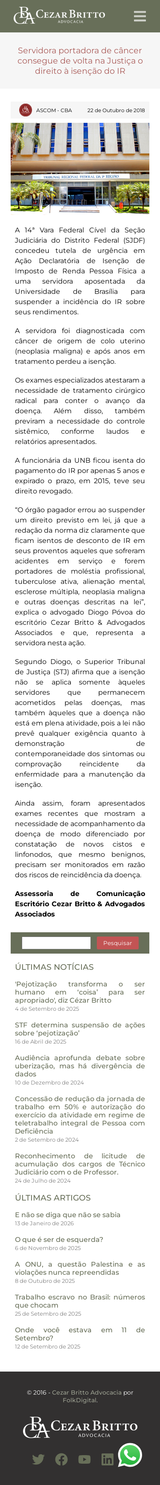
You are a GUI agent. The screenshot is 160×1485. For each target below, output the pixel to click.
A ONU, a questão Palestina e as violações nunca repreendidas (80, 1268)
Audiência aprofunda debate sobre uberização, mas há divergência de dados (80, 1066)
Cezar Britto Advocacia (87, 1392)
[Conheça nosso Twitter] (34, 1464)
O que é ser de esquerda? (59, 1240)
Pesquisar (117, 943)
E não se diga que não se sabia (68, 1215)
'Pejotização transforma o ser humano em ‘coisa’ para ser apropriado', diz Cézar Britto (80, 992)
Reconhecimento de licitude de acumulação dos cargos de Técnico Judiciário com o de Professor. (80, 1164)
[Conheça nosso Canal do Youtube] (80, 1464)
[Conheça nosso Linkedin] (103, 1464)
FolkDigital (79, 1400)
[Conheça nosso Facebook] (57, 1464)
